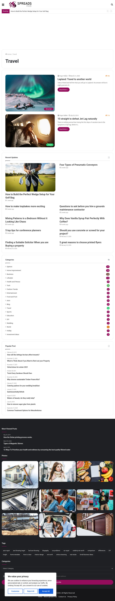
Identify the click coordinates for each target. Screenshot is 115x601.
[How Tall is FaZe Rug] (95, 499)
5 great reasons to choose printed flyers (80, 242)
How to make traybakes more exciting (25, 206)
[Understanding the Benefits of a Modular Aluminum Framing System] (20, 499)
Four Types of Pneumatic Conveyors (79, 164)
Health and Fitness (13, 282)
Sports (9, 312)
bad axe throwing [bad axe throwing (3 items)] (33, 550)
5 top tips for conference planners (23, 230)
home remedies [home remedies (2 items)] (15, 554)
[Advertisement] (57, 31)
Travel (9, 308)
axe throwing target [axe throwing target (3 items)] (19, 550)
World (9, 327)
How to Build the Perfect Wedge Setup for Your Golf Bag (29, 11)
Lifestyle (10, 278)
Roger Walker (63, 76)
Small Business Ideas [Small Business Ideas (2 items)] (86, 554)
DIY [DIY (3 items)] (110, 550)
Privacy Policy (72, 597)
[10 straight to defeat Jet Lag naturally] (30, 130)
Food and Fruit (12, 297)
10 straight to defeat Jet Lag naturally (77, 118)
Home (8, 54)
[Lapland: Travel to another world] (30, 93)
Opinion (9, 267)
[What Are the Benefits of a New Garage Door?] (95, 524)
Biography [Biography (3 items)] (45, 550)
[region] (30, 584)
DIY (8, 319)
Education (10, 316)
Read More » (63, 90)
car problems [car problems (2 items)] (56, 550)
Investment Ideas (13, 334)
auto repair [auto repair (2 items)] (6, 550)
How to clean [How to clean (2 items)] (27, 554)
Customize (15, 591)
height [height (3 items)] (5, 554)
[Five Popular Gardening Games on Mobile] (57, 500)
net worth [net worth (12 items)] (50, 554)
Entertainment (12, 293)
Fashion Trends (12, 289)
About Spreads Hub (50, 597)
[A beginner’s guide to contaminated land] (20, 524)
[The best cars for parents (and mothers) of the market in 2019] (57, 525)
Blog (8, 304)
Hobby (9, 331)
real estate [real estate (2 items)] (73, 554)
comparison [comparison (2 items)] (91, 550)
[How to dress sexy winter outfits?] (57, 471)
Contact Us (62, 597)
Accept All (46, 591)
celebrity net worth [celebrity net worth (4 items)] (78, 550)
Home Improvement (14, 270)
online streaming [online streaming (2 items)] (61, 554)
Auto (8, 300)
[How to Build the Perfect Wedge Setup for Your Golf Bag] (30, 177)
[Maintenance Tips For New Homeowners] (20, 474)
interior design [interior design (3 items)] (39, 554)
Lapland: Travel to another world (74, 79)
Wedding (10, 323)
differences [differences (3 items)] (101, 550)
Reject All (30, 591)
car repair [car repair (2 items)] (66, 550)
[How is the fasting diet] (95, 471)
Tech (8, 285)
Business (10, 274)
